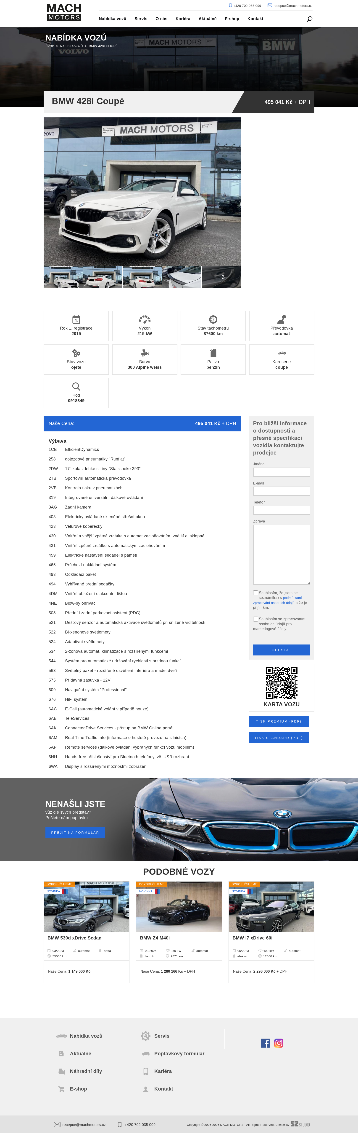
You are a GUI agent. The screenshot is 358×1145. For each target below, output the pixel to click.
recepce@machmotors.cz (82, 1136)
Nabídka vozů (74, 46)
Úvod (50, 46)
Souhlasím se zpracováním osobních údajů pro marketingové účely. (279, 624)
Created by (292, 1136)
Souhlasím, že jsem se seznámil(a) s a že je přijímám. (280, 600)
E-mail (258, 483)
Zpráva (259, 521)
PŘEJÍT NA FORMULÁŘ (78, 833)
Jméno (259, 464)
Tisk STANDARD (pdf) (282, 742)
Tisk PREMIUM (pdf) (282, 724)
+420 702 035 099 (144, 1136)
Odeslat (282, 651)
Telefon (259, 502)
